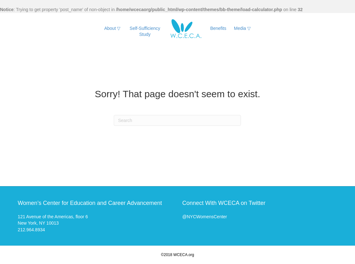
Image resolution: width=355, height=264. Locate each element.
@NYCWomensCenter (204, 216)
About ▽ (112, 28)
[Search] (177, 120)
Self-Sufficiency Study (145, 31)
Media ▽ (242, 28)
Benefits (218, 28)
